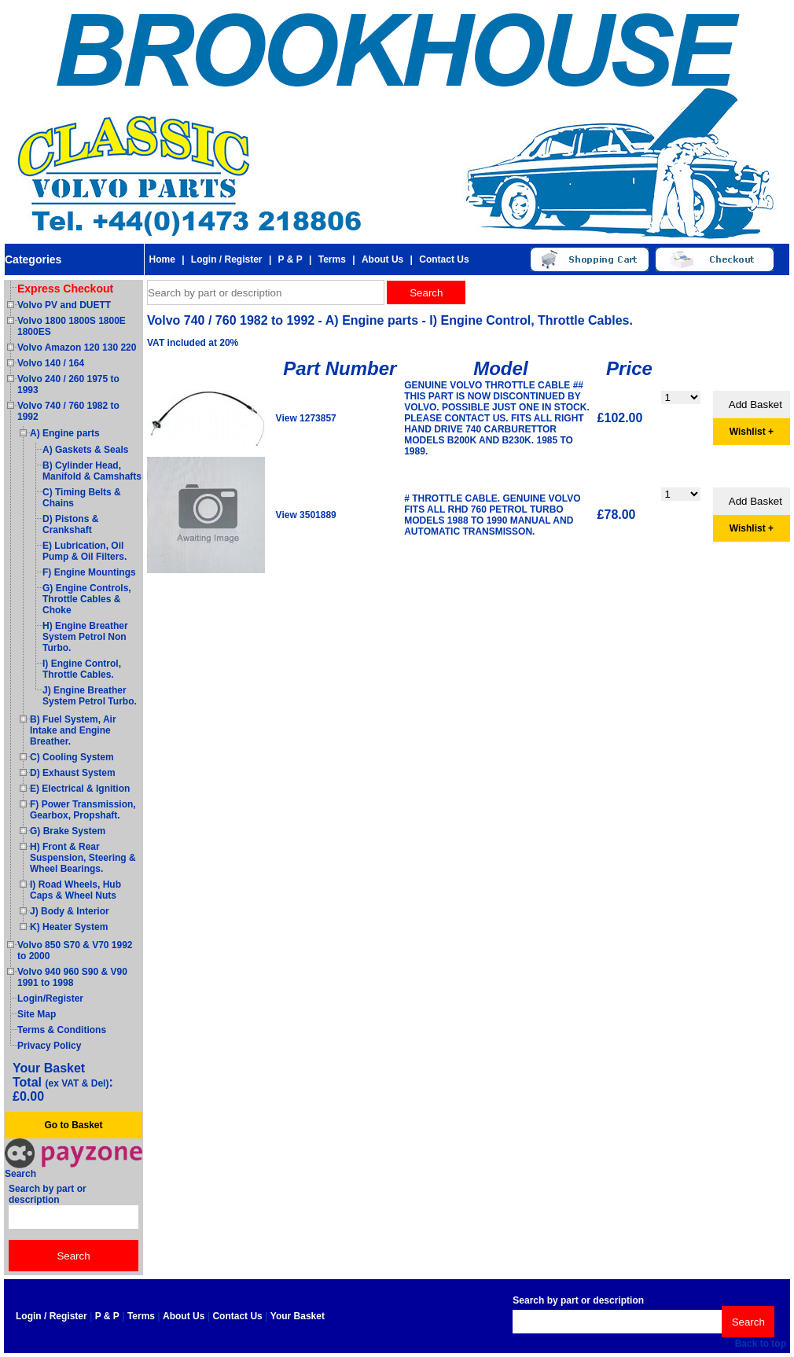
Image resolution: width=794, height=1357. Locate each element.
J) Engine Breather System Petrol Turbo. (89, 696)
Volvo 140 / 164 (50, 363)
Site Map (36, 1014)
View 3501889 (306, 514)
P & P (290, 259)
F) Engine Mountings (89, 572)
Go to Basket (73, 1125)
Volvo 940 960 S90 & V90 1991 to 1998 (72, 977)
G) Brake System (67, 831)
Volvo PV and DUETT (64, 305)
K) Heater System (69, 926)
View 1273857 (306, 418)
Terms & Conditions (61, 1029)
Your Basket (297, 1316)
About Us (382, 259)
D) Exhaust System (73, 772)
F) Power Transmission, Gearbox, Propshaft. (83, 810)
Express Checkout (65, 288)
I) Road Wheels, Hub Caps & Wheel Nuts (75, 890)
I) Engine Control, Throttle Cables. (81, 669)
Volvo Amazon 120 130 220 (76, 347)
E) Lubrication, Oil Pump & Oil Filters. (84, 551)
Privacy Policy (49, 1045)
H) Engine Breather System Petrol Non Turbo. (85, 636)
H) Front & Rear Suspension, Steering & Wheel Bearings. (83, 857)
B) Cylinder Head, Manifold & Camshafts (92, 471)
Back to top (760, 1343)
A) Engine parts (65, 433)
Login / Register (227, 259)
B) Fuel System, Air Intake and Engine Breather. (73, 730)
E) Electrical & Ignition (80, 788)
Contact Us (444, 259)
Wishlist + (752, 431)
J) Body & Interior (69, 911)
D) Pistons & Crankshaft (70, 524)
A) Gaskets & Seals (85, 449)
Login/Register (50, 998)
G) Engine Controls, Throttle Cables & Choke (86, 599)
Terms (332, 259)
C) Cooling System (72, 757)
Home (162, 259)
